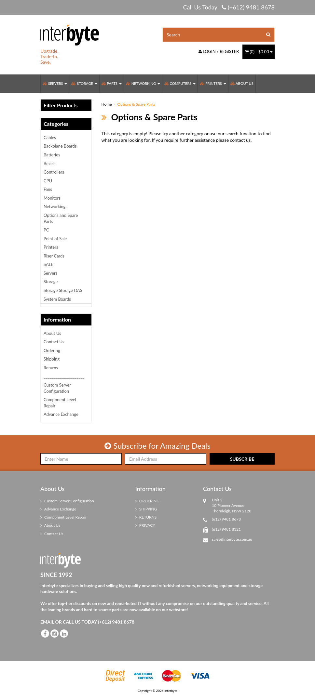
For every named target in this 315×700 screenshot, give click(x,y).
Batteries (52, 154)
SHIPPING (146, 509)
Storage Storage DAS (63, 290)
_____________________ (64, 376)
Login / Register (219, 51)
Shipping (52, 359)
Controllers (54, 172)
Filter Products (61, 105)
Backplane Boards (60, 146)
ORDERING (147, 500)
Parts (112, 83)
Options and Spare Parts (61, 218)
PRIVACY (145, 525)
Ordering (52, 350)
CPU (48, 180)
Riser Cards (54, 255)
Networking (143, 83)
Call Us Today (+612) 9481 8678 (229, 7)
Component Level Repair (60, 402)
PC (46, 229)
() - (258, 51)
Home (107, 104)
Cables (50, 137)
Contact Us (54, 341)
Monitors (52, 198)
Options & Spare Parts (136, 104)
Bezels (50, 163)
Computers (180, 83)
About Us (241, 83)
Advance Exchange (61, 414)
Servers (55, 83)
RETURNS (146, 517)
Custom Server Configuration (57, 388)
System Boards (57, 299)
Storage (84, 83)
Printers (213, 83)
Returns (51, 367)
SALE (48, 264)
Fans (48, 189)
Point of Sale (55, 238)
